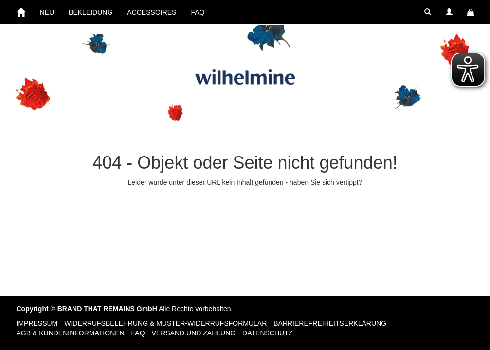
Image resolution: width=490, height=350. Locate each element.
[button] (427, 12)
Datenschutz (267, 333)
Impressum (37, 323)
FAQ (197, 12)
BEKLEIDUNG (90, 12)
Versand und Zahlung (194, 333)
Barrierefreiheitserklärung (329, 323)
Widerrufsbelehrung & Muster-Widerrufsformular (165, 323)
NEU (47, 12)
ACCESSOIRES (151, 12)
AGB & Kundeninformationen (71, 333)
